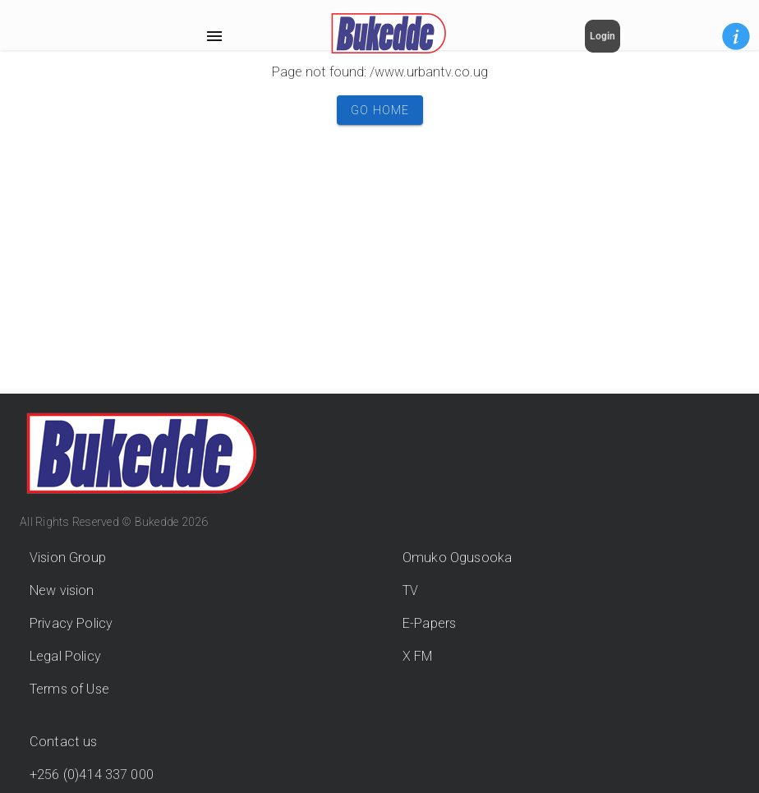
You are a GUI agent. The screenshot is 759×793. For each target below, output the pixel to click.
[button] (736, 36)
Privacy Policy (71, 623)
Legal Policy (65, 656)
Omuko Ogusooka (457, 557)
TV (410, 590)
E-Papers (429, 623)
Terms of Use (69, 689)
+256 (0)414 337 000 (92, 774)
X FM (417, 656)
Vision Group (68, 557)
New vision (62, 590)
